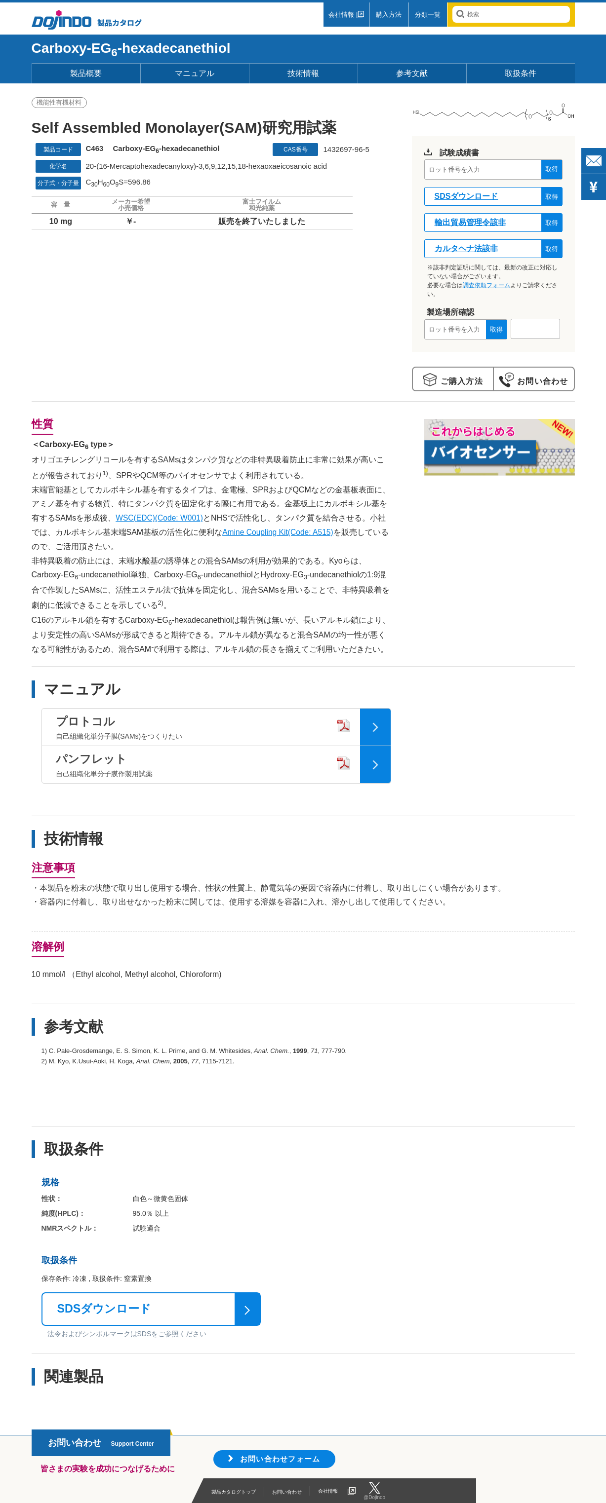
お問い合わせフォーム (282, 1458)
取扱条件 (520, 73)
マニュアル (194, 73)
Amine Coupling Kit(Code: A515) (279, 531)
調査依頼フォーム (486, 285)
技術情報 (303, 73)
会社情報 (341, 14)
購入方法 (389, 14)
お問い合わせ (541, 381)
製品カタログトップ (242, 1490)
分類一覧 (428, 14)
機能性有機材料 (59, 103)
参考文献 (412, 73)
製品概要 (86, 73)
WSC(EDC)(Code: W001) (160, 518)
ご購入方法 (460, 381)
